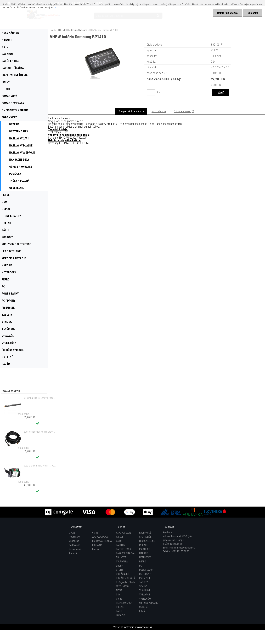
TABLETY (143, 582)
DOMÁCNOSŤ (122, 574)
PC (140, 565)
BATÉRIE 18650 (123, 549)
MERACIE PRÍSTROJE (144, 547)
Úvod (52, 30)
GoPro (119, 598)
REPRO (142, 561)
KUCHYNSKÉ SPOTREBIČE (145, 534)
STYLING (143, 586)
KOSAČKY (120, 615)
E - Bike (119, 569)
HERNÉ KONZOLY (124, 602)
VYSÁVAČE (144, 594)
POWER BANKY (146, 569)
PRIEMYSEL (144, 578)
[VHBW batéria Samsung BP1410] (102, 47)
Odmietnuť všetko (227, 13)
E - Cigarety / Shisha (126, 582)
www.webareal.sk (143, 627)
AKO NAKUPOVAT (100, 536)
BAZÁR (142, 611)
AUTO (119, 541)
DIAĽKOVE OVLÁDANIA (122, 559)
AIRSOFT (120, 536)
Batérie (74, 30)
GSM (118, 594)
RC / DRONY (145, 574)
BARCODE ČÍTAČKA (125, 553)
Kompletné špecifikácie (131, 111)
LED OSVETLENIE (147, 541)
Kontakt (96, 549)
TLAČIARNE (144, 590)
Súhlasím (252, 13)
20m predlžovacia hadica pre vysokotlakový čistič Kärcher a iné (40, 431)
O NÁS (72, 532)
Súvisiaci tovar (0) (184, 111)
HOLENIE (120, 607)
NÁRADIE (143, 553)
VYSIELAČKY (145, 598)
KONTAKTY (97, 545)
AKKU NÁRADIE (123, 532)
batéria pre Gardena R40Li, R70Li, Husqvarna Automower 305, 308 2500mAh (40, 465)
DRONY (119, 565)
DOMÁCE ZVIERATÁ (125, 578)
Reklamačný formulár (75, 551)
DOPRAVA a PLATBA (102, 541)
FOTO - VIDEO (63, 30)
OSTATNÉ (143, 607)
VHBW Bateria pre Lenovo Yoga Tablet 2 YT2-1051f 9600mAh (40, 398)
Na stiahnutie (159, 111)
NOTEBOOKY (145, 557)
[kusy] (151, 92)
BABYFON (120, 545)
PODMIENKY (74, 536)
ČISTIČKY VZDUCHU (148, 602)
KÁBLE (119, 611)
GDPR (95, 532)
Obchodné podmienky (74, 543)
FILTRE (119, 590)
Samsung (82, 30)
